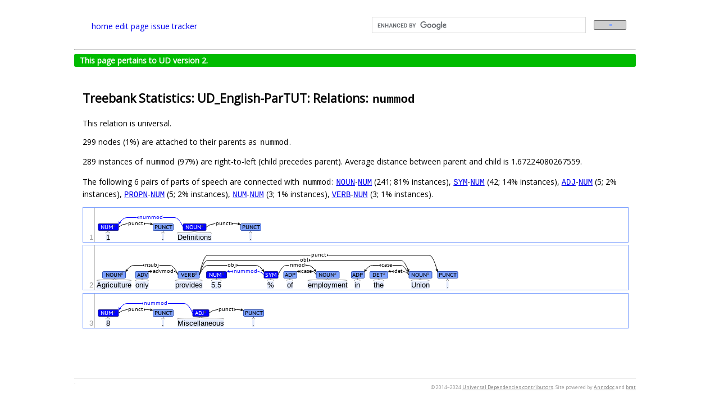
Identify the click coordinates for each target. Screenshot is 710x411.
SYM (460, 181)
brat (631, 387)
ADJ (569, 181)
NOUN (345, 181)
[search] (477, 25)
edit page (132, 26)
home (102, 26)
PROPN (136, 194)
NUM (365, 181)
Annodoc (604, 387)
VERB (341, 194)
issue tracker (174, 26)
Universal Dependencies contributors (507, 387)
